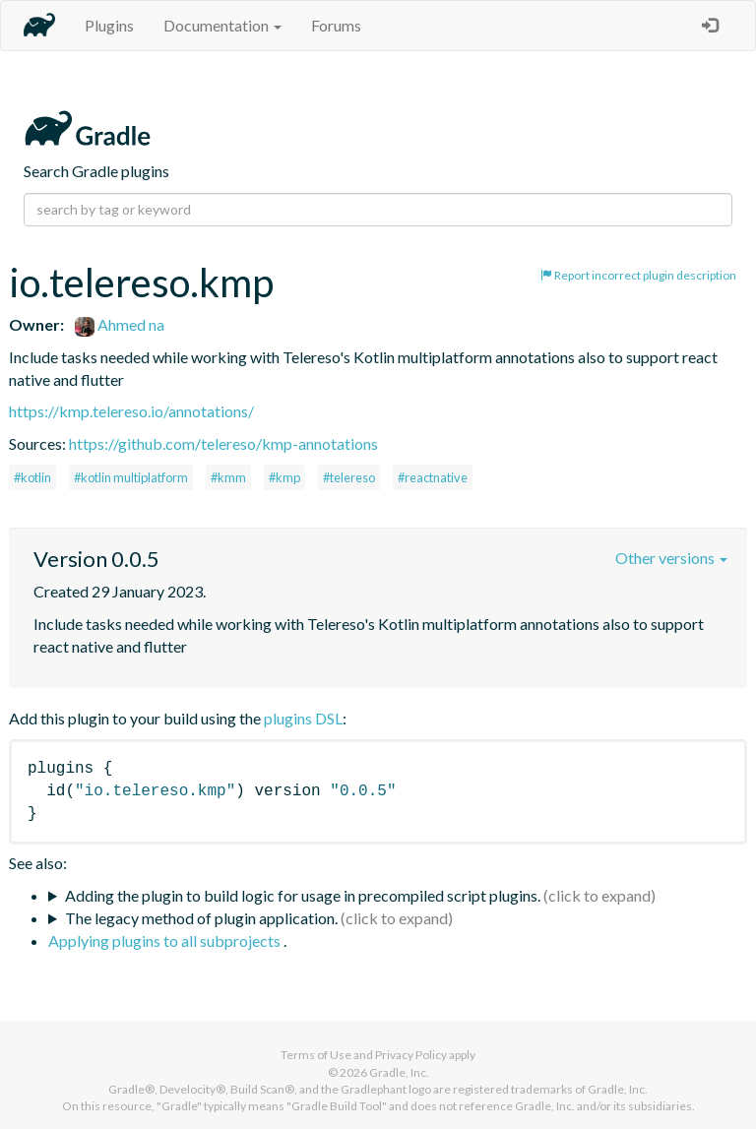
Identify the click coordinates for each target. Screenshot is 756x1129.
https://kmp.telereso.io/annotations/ (131, 411)
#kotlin (32, 477)
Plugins (109, 25)
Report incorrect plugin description (638, 275)
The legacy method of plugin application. (201, 918)
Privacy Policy (411, 1054)
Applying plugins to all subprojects (166, 940)
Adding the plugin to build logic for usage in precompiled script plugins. (302, 895)
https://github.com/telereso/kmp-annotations (223, 443)
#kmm (228, 477)
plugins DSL (303, 718)
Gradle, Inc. (399, 1072)
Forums (336, 25)
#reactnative (433, 477)
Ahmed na (119, 324)
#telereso (349, 477)
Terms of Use (316, 1054)
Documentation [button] (222, 25)
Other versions (671, 557)
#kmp (284, 477)
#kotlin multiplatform (131, 477)
